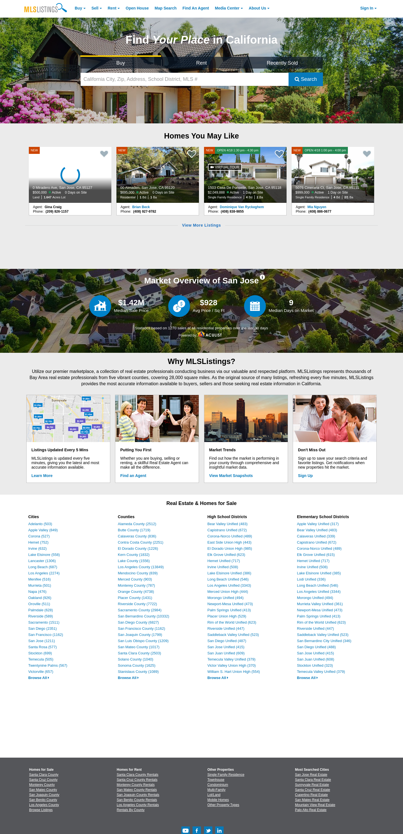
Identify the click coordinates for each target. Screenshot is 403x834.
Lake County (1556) (134, 561)
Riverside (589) (40, 616)
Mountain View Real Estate (315, 805)
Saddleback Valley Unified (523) (233, 635)
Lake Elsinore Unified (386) (229, 573)
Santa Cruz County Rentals (137, 780)
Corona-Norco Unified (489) (229, 536)
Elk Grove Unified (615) (316, 555)
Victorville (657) (40, 671)
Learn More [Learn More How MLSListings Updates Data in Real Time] (41, 475)
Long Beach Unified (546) (228, 579)
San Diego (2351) (42, 628)
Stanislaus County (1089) (138, 671)
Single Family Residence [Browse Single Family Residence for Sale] (225, 775)
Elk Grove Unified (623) (226, 555)
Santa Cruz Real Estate (312, 790)
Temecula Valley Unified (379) (231, 659)
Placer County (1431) (135, 598)
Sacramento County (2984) (139, 610)
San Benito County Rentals (137, 800)
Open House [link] (137, 8)
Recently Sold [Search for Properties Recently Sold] (282, 63)
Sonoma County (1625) (136, 665)
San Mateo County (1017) (139, 647)
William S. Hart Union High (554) (233, 671)
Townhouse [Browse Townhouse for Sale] (215, 780)
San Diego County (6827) (138, 622)
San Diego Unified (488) (316, 647)
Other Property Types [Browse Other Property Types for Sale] (223, 805)
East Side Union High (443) (229, 542)
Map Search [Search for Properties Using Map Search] (166, 8)
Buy (78, 8)
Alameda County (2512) (137, 524)
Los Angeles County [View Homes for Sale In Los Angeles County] (44, 805)
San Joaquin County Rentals (138, 795)
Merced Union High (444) (227, 591)
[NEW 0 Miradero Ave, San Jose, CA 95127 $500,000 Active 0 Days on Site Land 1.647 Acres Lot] (70, 175)
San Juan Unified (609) (226, 653)
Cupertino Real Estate (311, 795)
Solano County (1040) (135, 659)
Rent (112, 8)
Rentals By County (130, 810)
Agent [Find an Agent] (195, 8)
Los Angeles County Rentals (138, 805)
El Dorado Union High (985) (229, 548)
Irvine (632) (37, 548)
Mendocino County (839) (138, 573)
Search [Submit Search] (306, 79)
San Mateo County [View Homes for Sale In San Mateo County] (43, 790)
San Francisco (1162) (45, 635)
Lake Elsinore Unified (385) (319, 573)
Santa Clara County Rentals (137, 775)
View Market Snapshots (231, 475)
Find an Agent (133, 475)
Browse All (38, 678)
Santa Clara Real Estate (313, 780)
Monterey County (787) (136, 585)
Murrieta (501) (39, 585)
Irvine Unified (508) (222, 567)
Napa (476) (37, 591)
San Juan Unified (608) (315, 659)
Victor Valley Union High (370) (231, 665)
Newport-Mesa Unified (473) (230, 604)
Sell (95, 8)
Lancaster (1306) (42, 561)
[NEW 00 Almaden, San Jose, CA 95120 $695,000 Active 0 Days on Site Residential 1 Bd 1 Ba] (157, 175)
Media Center (227, 8)
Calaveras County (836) (137, 536)
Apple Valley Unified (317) (318, 524)
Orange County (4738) (136, 591)
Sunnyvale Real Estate (312, 785)
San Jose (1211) (41, 641)
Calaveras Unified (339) (316, 536)
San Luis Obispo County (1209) (143, 641)
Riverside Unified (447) (225, 628)
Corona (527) (39, 536)
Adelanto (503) (40, 524)
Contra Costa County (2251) (140, 542)
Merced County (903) (135, 579)
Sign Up (305, 475)
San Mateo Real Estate (312, 800)
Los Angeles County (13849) (141, 567)
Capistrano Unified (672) (227, 530)
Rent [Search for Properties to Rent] (201, 63)
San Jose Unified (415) (225, 647)
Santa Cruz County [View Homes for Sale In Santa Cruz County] (43, 780)
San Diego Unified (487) (226, 641)
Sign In (366, 8)
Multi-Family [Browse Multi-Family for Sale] (216, 790)
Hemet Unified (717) (223, 561)
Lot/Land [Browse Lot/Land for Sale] (214, 795)
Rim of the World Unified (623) (231, 622)
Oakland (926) (39, 598)
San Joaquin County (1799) (140, 635)
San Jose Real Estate (311, 775)
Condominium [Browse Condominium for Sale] (217, 785)
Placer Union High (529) (226, 616)
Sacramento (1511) (43, 622)
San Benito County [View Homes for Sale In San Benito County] (43, 800)
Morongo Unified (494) (225, 598)
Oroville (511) (39, 604)
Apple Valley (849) (43, 530)
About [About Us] (257, 8)
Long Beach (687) (42, 567)
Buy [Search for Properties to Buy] (120, 63)
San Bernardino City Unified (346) (324, 641)
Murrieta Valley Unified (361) (320, 604)
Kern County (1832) (133, 555)
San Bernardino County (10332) (143, 616)
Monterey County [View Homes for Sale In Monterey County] (42, 785)
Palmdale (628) (40, 610)
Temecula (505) (40, 659)
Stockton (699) (40, 653)
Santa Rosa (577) (42, 647)
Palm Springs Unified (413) (229, 610)
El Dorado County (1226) (138, 548)
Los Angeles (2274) (44, 573)
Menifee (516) (39, 579)
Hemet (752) (38, 542)
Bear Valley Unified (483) (227, 524)
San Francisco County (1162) (141, 628)
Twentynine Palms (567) (47, 665)
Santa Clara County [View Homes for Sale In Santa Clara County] (43, 775)
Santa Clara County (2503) (139, 653)
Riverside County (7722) (137, 604)
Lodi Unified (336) (311, 579)
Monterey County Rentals (135, 785)
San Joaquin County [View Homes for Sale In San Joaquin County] (44, 795)
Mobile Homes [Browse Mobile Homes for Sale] (218, 800)
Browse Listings (41, 810)
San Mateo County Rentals (137, 790)
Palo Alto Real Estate (311, 810)
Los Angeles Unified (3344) (319, 591)
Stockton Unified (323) (315, 665)
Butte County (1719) (134, 530)
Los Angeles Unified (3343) (229, 585)
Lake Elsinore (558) (44, 555)
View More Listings (201, 225)
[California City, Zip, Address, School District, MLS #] (184, 79)
